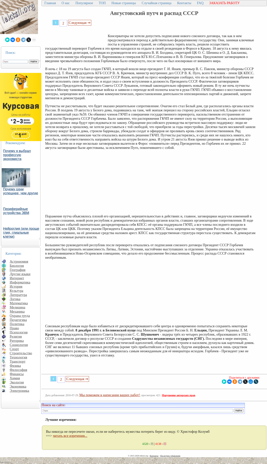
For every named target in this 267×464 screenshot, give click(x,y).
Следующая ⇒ (79, 23)
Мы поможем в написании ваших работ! (109, 395)
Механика (17, 311)
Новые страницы (123, 3)
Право (14, 328)
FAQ (200, 3)
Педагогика (18, 320)
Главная (50, 3)
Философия (18, 370)
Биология (17, 266)
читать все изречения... (70, 436)
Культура (16, 291)
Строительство (21, 353)
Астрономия (19, 261)
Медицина (17, 307)
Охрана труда (20, 316)
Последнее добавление (170, 456)
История (16, 286)
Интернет (17, 278)
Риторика (17, 341)
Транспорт (17, 361)
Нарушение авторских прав (178, 395)
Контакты (184, 3)
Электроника (19, 391)
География (17, 270)
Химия (15, 378)
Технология (18, 357)
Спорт (14, 349)
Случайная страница (156, 3)
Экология (17, 382)
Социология (19, 345)
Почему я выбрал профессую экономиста (17, 155)
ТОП (102, 3)
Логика (15, 299)
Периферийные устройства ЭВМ (16, 211)
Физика (15, 366)
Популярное (84, 3)
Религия (16, 336)
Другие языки (20, 274)
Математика (19, 303)
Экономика (18, 386)
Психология (19, 332)
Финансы (17, 374)
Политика (17, 324)
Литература (18, 295)
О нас (65, 3)
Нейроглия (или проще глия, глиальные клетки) (21, 232)
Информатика (20, 282)
